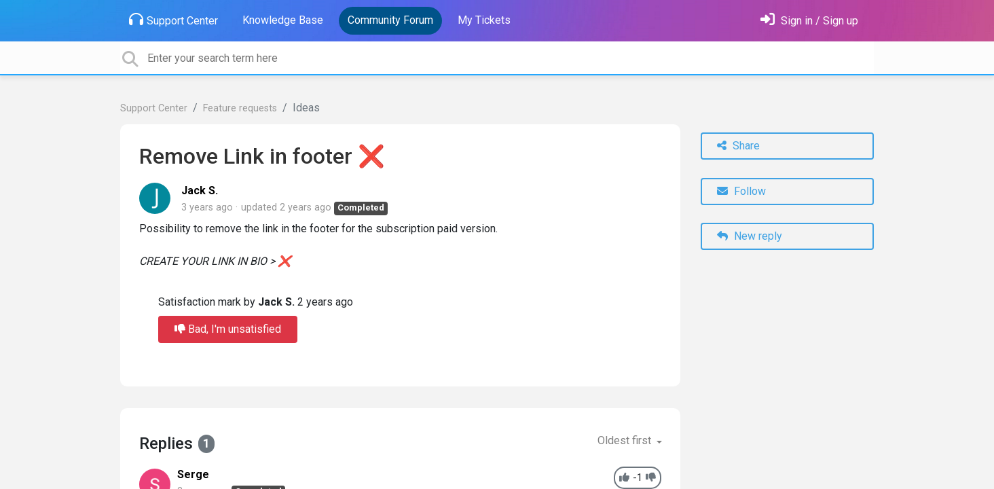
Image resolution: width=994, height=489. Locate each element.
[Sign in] (809, 21)
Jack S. (199, 190)
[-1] (651, 478)
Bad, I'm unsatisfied (227, 329)
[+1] (624, 478)
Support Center (173, 19)
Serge (193, 474)
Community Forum (390, 20)
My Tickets (484, 20)
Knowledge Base (282, 20)
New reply (749, 236)
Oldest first (625, 440)
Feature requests (240, 108)
